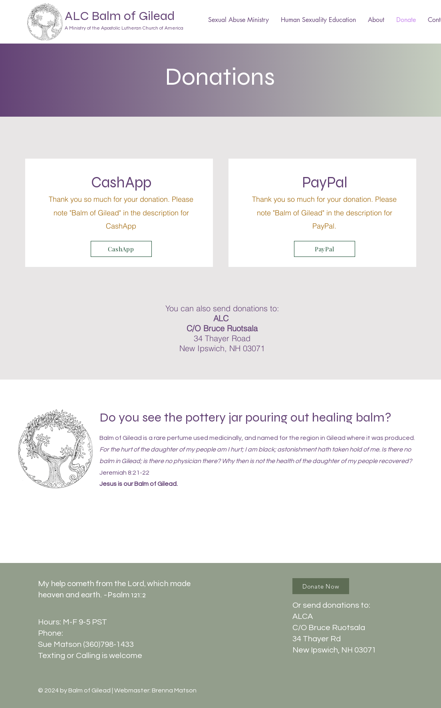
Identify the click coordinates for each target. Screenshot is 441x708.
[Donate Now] (320, 586)
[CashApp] (121, 249)
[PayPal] (324, 249)
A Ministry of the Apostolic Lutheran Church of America (124, 28)
